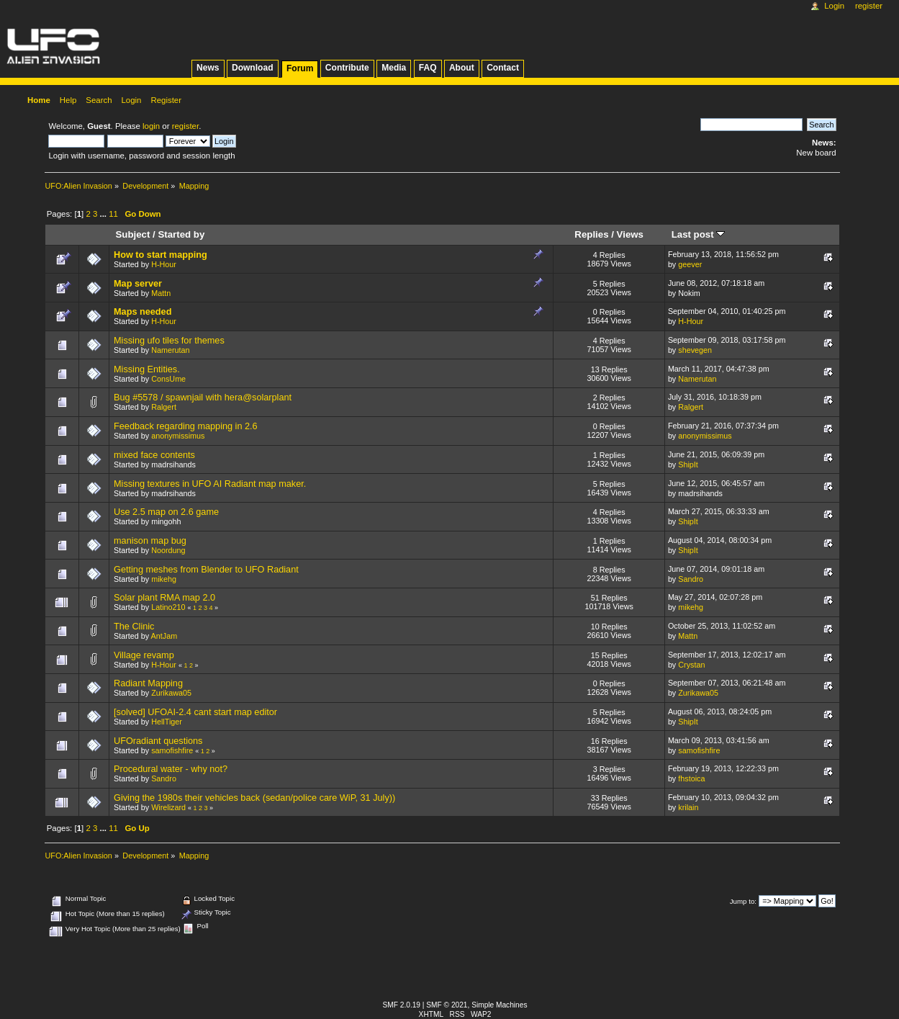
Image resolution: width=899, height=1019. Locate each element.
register (185, 126)
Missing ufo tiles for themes (169, 341)
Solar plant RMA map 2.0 (164, 598)
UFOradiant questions (158, 741)
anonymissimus (177, 435)
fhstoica (691, 778)
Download (253, 68)
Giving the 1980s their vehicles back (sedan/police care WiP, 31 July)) (254, 798)
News (207, 68)
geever (690, 264)
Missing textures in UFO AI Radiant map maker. (210, 484)
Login (834, 5)
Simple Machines (499, 1005)
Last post (699, 234)
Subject (132, 234)
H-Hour (163, 264)
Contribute (347, 68)
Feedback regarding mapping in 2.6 (186, 426)
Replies (591, 234)
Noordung (168, 550)
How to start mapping (160, 255)
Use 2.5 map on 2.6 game (166, 512)
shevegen (695, 350)
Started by (181, 234)
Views (630, 234)
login (151, 126)
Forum (299, 68)
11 (113, 214)
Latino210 (168, 607)
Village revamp (144, 655)
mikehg (163, 579)
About (461, 68)
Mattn (161, 293)
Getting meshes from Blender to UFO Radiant (206, 570)
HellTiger (166, 721)
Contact (503, 68)
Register (868, 5)
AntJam (164, 636)
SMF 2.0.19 (402, 1005)
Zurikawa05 (171, 692)
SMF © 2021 (446, 1005)
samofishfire (172, 750)
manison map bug (150, 541)
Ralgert (163, 407)
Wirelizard (168, 807)
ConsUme (168, 378)
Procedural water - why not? (170, 769)
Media (393, 68)
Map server (138, 284)
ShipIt (688, 464)
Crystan (691, 664)
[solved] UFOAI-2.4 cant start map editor (195, 712)
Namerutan (170, 350)
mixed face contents (154, 455)
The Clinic (134, 626)
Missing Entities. (147, 369)
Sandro (690, 579)
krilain (688, 807)
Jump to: (743, 901)
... (104, 214)
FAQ (428, 68)
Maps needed (142, 312)
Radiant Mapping (148, 683)
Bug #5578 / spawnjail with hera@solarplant (203, 397)
